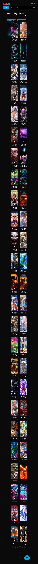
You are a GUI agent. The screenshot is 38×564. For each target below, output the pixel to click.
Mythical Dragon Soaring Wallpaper (14, 439)
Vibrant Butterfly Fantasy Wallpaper (14, 187)
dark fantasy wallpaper (11, 18)
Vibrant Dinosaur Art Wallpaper (14, 271)
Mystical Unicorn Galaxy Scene (23, 145)
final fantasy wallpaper (21, 18)
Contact (8, 556)
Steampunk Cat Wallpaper (14, 103)
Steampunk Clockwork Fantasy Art (14, 481)
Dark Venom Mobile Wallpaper (14, 397)
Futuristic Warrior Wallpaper (23, 355)
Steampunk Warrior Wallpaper (23, 544)
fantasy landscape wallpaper (12, 20)
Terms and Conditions (18, 556)
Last (28, 546)
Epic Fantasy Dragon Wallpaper (14, 82)
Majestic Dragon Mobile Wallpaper (23, 250)
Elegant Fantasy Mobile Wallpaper (23, 523)
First (10, 546)
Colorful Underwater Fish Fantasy (23, 187)
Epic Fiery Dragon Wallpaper (23, 292)
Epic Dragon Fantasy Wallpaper (14, 334)
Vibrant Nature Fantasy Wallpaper (14, 355)
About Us (12, 556)
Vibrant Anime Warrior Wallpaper (23, 397)
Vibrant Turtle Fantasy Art (23, 502)
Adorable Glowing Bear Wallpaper (23, 103)
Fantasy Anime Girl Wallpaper (14, 523)
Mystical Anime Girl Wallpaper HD (14, 61)
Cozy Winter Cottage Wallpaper (14, 124)
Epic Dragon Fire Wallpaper (14, 376)
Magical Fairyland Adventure (23, 229)
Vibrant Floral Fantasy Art (14, 460)
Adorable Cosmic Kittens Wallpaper (14, 229)
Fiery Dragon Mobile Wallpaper (14, 292)
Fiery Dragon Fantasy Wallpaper (24, 208)
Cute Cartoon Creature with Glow (23, 166)
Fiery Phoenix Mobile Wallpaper (23, 481)
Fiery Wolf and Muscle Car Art (14, 544)
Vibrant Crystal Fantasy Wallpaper (24, 124)
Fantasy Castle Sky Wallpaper (23, 334)
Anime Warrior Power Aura (14, 313)
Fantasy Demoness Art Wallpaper (14, 166)
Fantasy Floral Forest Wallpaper (23, 439)
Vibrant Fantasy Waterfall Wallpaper (23, 271)
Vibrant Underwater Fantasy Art (23, 460)
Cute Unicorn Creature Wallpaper (23, 82)
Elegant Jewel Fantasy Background (23, 61)
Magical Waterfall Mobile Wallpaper (23, 313)
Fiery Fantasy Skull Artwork (23, 418)
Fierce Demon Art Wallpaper (14, 250)
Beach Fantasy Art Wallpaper (14, 418)
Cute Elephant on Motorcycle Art (14, 208)
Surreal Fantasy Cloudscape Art (14, 40)
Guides (19, 557)
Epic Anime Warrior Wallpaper (23, 376)
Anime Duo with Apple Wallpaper (14, 145)
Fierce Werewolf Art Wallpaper (14, 502)
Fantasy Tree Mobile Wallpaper (23, 40)
